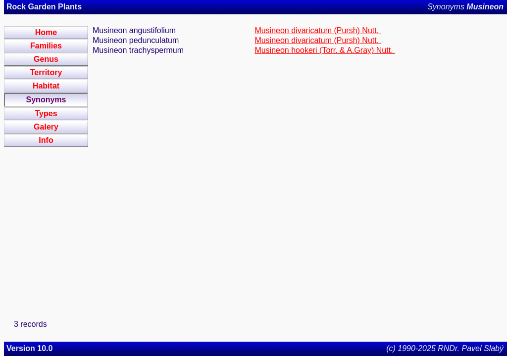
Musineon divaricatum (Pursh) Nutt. (317, 30)
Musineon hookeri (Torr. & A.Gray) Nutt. (324, 50)
